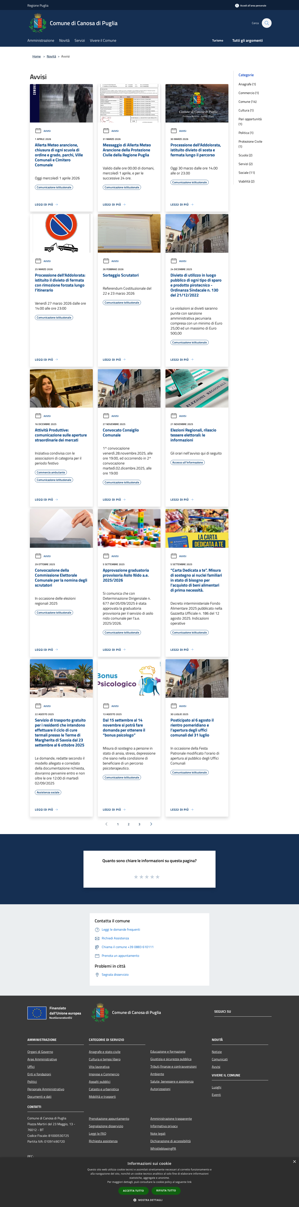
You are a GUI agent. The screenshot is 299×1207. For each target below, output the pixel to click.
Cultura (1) (246, 110)
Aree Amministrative (42, 1059)
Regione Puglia (37, 5)
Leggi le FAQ (97, 1133)
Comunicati (220, 1059)
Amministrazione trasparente (171, 1118)
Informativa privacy (164, 1126)
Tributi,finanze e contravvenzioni (173, 1066)
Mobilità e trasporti (102, 1096)
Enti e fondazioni (39, 1074)
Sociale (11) (247, 172)
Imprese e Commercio (104, 1074)
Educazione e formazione (167, 1051)
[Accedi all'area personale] (251, 5)
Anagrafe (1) (247, 84)
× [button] (294, 1161)
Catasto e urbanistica (104, 1089)
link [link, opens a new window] (189, 1182)
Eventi (216, 1094)
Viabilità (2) (246, 181)
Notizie (217, 1051)
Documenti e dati (39, 1096)
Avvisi (43, 131)
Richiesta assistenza (103, 1140)
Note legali (157, 1133)
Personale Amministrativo (45, 1089)
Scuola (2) (245, 155)
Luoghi (216, 1087)
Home (36, 56)
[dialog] (149, 1182)
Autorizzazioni (160, 1088)
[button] (149, 1200)
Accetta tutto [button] (133, 1190)
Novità (51, 56)
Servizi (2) (245, 163)
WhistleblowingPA (163, 1148)
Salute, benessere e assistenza (172, 1081)
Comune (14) (247, 101)
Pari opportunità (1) (250, 121)
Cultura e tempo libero (104, 1059)
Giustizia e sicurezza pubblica (170, 1058)
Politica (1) (246, 132)
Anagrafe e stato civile (104, 1051)
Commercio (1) (249, 92)
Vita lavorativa (99, 1066)
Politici (32, 1081)
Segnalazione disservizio (106, 1126)
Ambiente (157, 1073)
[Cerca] (267, 23)
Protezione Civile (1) (250, 144)
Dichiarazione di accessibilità (170, 1140)
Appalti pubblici (99, 1081)
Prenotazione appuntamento (109, 1118)
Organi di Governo (40, 1051)
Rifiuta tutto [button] (166, 1190)
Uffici (31, 1066)
